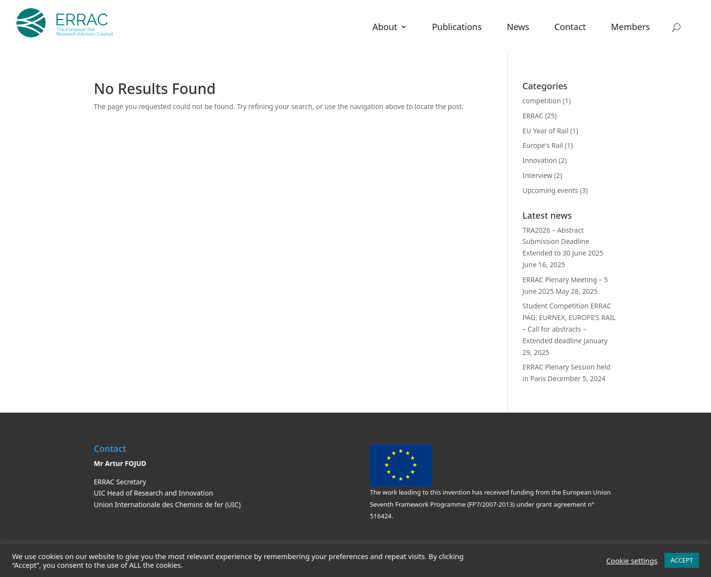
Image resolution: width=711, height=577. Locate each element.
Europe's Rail (542, 145)
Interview (537, 175)
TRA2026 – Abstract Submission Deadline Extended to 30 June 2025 (562, 241)
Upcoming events (550, 190)
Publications (457, 27)
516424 (381, 516)
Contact (570, 27)
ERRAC (532, 115)
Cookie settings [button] (631, 560)
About (384, 27)
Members (630, 27)
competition (541, 100)
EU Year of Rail (545, 130)
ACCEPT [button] (681, 560)
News (518, 27)
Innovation (539, 160)
